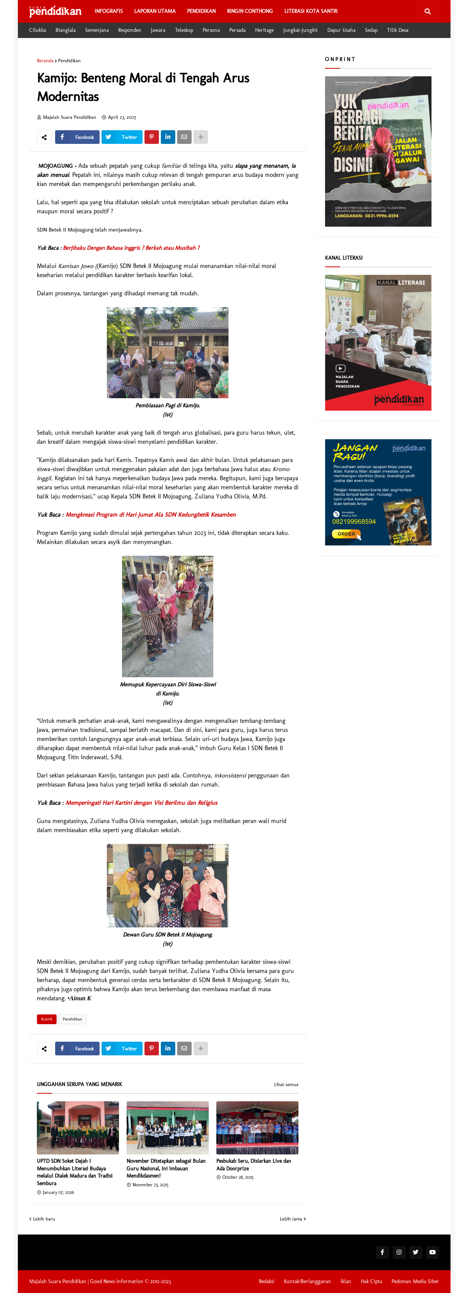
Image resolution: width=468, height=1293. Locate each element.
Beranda (45, 60)
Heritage (264, 30)
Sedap (371, 30)
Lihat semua (286, 1084)
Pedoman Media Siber (415, 1281)
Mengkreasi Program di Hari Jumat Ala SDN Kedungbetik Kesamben (150, 514)
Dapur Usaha (341, 30)
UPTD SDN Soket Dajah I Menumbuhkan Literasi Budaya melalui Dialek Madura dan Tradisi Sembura (75, 1172)
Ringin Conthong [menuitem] (250, 11)
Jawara (158, 30)
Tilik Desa (397, 30)
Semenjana (97, 30)
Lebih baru (44, 1219)
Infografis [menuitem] (109, 11)
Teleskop (184, 30)
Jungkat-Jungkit (300, 30)
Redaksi (266, 1281)
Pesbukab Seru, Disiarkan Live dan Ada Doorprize (253, 1165)
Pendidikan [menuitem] (201, 11)
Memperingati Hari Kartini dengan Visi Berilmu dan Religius (141, 802)
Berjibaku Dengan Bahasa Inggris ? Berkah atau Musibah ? (131, 247)
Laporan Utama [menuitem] (155, 11)
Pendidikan (69, 60)
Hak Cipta (371, 1281)
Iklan (346, 1281)
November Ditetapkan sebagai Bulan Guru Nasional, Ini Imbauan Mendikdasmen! (166, 1168)
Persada (237, 30)
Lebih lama (291, 1219)
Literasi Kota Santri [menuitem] (311, 11)
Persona (211, 30)
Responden (129, 30)
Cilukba (37, 30)
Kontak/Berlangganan (307, 1281)
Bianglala (66, 30)
